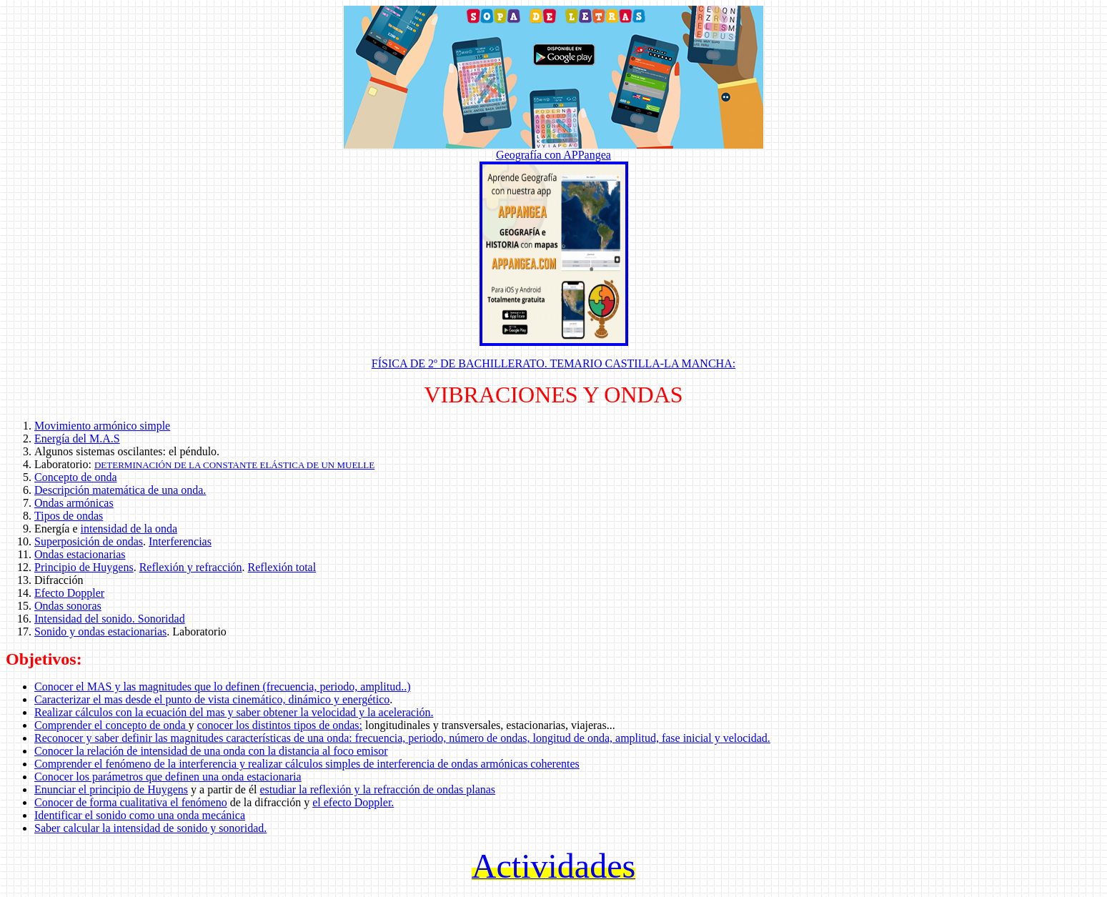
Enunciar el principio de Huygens (111, 789)
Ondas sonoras (67, 606)
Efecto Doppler (69, 593)
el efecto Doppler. (353, 802)
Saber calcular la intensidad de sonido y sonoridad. (150, 828)
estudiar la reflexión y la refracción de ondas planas (377, 789)
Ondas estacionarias (80, 554)
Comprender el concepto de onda (111, 725)
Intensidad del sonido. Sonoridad (109, 619)
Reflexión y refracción (190, 567)
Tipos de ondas (68, 516)
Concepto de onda (75, 477)
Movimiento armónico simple (102, 426)
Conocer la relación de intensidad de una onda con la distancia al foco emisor (210, 751)
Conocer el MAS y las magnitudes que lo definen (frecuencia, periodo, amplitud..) (222, 686)
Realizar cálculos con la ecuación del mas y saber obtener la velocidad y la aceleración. (233, 712)
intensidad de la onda (129, 528)
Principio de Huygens (84, 567)
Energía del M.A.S (77, 438)
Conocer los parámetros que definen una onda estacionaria (168, 776)
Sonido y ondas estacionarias (100, 631)
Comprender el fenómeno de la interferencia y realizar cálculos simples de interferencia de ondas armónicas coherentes (307, 764)
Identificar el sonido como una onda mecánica (139, 815)
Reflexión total (282, 567)
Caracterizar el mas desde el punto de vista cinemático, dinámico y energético (211, 699)
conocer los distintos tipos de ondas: (279, 725)
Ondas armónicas (74, 503)
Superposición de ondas (88, 541)
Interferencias (180, 541)
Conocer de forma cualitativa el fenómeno (130, 802)
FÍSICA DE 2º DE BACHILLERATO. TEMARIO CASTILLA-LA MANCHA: (553, 363)
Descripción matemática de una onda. (120, 490)
